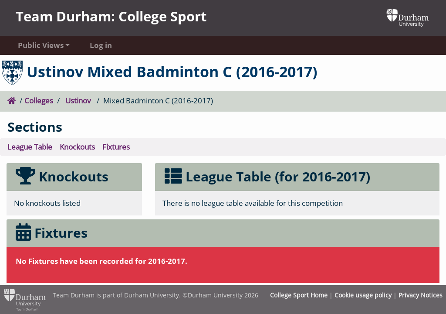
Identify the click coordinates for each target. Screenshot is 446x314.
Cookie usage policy (363, 295)
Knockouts (77, 147)
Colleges (38, 101)
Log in (101, 45)
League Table (29, 147)
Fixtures (116, 147)
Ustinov (78, 101)
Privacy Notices (421, 295)
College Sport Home (299, 295)
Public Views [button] (41, 45)
